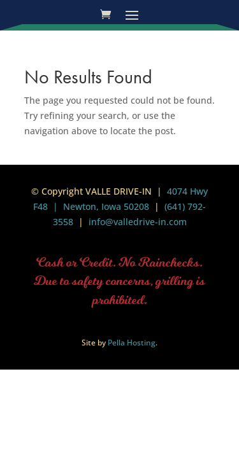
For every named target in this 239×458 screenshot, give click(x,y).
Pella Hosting (132, 342)
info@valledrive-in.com (136, 222)
